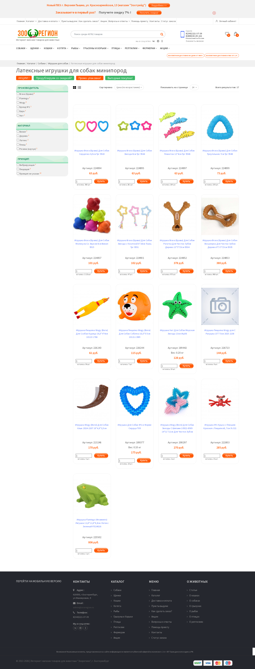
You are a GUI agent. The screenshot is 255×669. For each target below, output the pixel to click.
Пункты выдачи (69, 21)
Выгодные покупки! (120, 78)
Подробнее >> (159, 5)
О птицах (193, 616)
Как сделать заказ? (89, 21)
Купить (101, 181)
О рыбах (192, 611)
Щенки (35, 48)
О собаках (193, 600)
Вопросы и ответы (119, 21)
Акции (104, 21)
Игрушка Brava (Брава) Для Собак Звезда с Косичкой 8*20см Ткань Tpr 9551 (134, 244)
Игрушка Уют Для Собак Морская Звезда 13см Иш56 (177, 332)
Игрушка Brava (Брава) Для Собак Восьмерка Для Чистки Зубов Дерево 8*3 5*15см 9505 (220, 244)
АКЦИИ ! (23, 78)
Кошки (49, 48)
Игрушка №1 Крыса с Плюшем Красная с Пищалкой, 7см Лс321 (219, 426)
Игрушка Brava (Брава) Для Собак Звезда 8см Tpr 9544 (134, 152)
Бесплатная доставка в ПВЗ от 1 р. (222, 55)
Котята (62, 48)
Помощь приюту (139, 21)
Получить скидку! (149, 12)
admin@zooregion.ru (83, 607)
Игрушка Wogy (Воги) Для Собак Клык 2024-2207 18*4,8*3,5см (92, 426)
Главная (21, 21)
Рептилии (132, 48)
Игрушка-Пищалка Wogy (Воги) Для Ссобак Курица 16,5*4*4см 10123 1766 (92, 333)
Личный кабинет (226, 21)
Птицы (117, 48)
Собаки (21, 48)
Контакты (155, 21)
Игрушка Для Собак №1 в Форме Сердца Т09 (135, 426)
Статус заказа (168, 21)
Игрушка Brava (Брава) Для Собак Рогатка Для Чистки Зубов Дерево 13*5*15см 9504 (177, 244)
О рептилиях (195, 621)
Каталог (31, 21)
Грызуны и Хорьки (95, 48)
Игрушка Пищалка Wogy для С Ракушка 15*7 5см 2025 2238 (219, 332)
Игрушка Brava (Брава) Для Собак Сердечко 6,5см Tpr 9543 (91, 152)
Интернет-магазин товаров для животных (37, 39)
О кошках (193, 595)
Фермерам (149, 48)
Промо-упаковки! (89, 78)
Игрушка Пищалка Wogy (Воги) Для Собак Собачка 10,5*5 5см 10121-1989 (134, 333)
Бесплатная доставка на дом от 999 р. (185, 55)
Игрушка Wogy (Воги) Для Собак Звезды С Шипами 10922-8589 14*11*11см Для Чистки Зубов (177, 428)
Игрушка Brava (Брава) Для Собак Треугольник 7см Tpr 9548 (220, 152)
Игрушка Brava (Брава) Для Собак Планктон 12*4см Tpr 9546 (177, 152)
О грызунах (194, 606)
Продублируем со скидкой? (54, 78)
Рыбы (75, 48)
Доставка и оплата (49, 21)
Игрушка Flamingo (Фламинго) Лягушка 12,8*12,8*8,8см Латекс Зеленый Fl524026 (92, 523)
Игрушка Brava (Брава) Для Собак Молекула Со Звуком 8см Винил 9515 (91, 244)
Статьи (192, 590)
